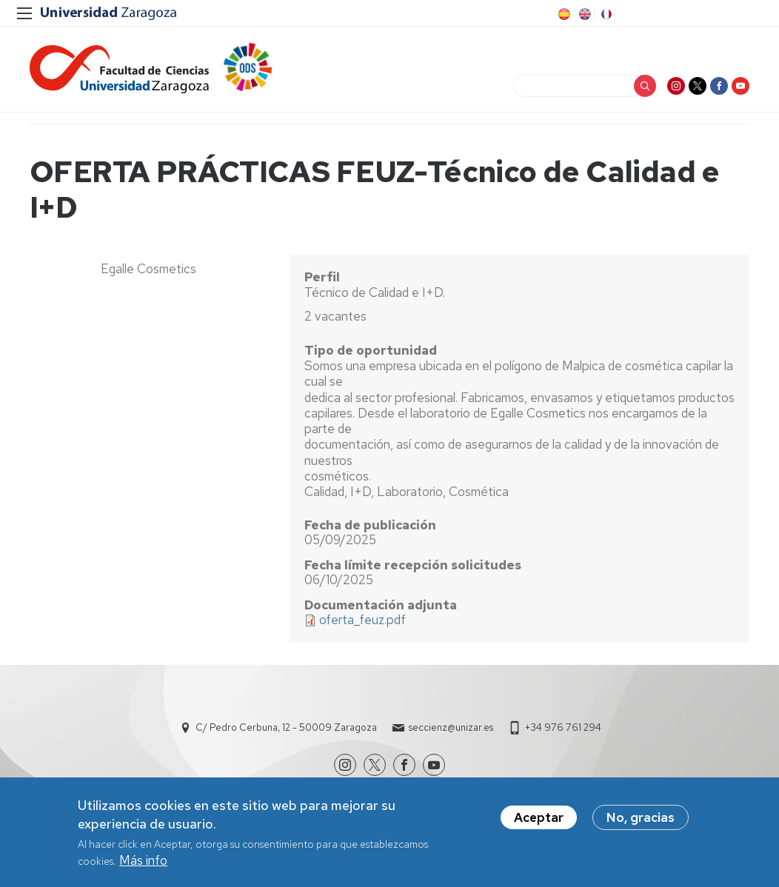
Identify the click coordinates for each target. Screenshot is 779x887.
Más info (143, 865)
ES (562, 14)
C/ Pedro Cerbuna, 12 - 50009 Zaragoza (286, 727)
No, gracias (640, 822)
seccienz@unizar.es (451, 727)
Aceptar (539, 822)
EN (583, 14)
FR (605, 14)
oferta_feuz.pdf (362, 620)
